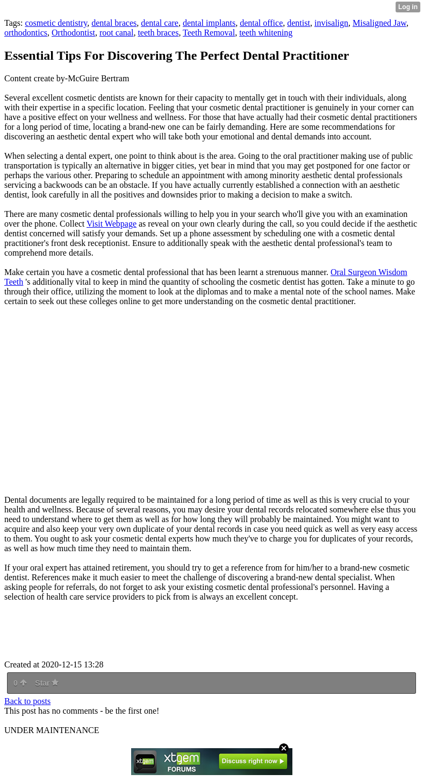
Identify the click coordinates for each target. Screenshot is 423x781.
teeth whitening (265, 32)
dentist (298, 22)
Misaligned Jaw (379, 22)
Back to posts (27, 701)
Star (47, 683)
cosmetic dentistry (56, 22)
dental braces (114, 22)
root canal (116, 32)
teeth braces (158, 32)
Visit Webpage (112, 223)
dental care (159, 22)
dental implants (209, 22)
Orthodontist (73, 32)
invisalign (331, 22)
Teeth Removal (209, 32)
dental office (261, 22)
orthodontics (25, 32)
